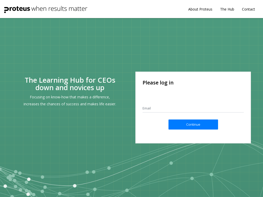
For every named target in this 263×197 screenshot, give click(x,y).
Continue (193, 124)
